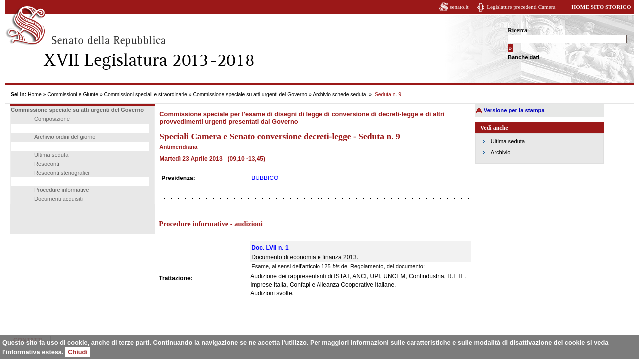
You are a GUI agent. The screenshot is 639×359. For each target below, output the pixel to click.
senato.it (459, 7)
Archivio (501, 152)
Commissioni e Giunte (72, 94)
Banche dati (523, 57)
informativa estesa (34, 352)
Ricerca (517, 30)
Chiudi (78, 352)
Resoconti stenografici (61, 173)
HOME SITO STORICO (601, 7)
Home (35, 94)
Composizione (52, 119)
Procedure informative (61, 190)
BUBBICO (264, 178)
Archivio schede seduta (339, 94)
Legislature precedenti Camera (521, 7)
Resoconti (46, 164)
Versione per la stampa (514, 110)
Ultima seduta (51, 155)
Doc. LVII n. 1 (269, 247)
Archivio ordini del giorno (65, 137)
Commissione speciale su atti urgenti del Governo (250, 94)
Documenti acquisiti (58, 199)
